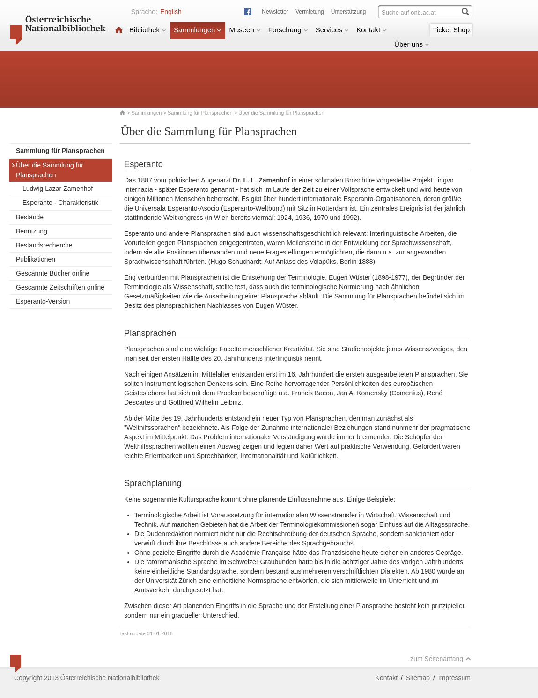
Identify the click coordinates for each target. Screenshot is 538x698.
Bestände (30, 217)
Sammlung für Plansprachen (201, 113)
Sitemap (418, 678)
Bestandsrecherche (44, 245)
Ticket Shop (451, 30)
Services (332, 30)
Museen (244, 30)
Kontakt (371, 30)
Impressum (454, 678)
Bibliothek (147, 30)
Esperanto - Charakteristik (60, 202)
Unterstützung (348, 11)
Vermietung (309, 11)
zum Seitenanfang (440, 658)
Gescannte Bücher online (52, 273)
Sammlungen (197, 30)
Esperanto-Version (43, 301)
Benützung (31, 231)
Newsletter (275, 11)
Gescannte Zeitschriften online (60, 287)
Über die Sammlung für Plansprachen (47, 170)
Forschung (288, 30)
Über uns (411, 44)
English (171, 11)
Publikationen (35, 259)
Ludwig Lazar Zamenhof (57, 188)
